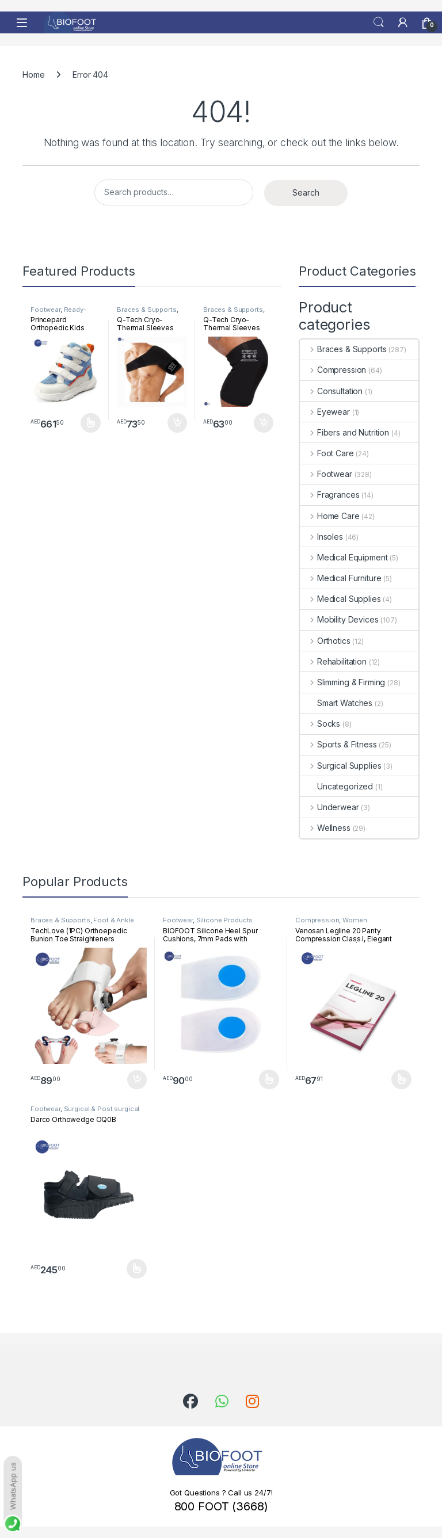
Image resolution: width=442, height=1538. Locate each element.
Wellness (325, 828)
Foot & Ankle (113, 920)
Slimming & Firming (342, 682)
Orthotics (325, 641)
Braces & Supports (147, 310)
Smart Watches (336, 703)
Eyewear (325, 412)
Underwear (329, 807)
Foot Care (327, 453)
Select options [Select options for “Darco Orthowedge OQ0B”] (137, 1269)
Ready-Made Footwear (58, 313)
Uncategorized (336, 786)
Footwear (45, 310)
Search (378, 22)
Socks (320, 723)
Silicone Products (224, 920)
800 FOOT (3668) (221, 1506)
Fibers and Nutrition (344, 432)
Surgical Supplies (340, 765)
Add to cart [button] (177, 423)
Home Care (330, 516)
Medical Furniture (340, 578)
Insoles (321, 536)
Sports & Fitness (338, 744)
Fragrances (329, 494)
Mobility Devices (339, 619)
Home (33, 74)
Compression (333, 370)
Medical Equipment (343, 557)
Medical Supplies (340, 599)
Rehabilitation (333, 661)
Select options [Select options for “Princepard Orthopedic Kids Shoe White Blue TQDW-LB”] (91, 423)
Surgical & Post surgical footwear (85, 1112)
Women (354, 920)
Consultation (331, 391)
